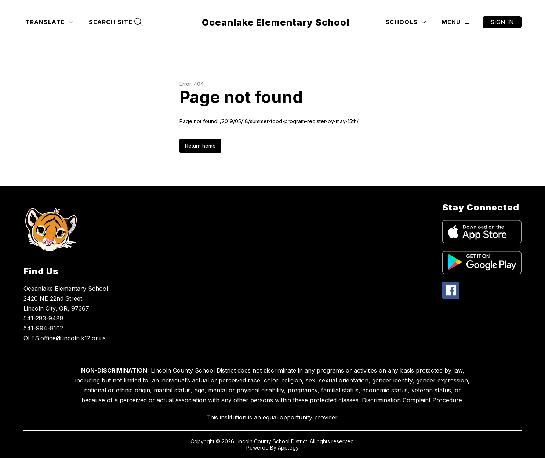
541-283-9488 (43, 318)
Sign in (502, 22)
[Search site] (115, 22)
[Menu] (455, 22)
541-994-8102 (43, 328)
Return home (200, 146)
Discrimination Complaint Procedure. (413, 400)
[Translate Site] (49, 22)
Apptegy (288, 447)
